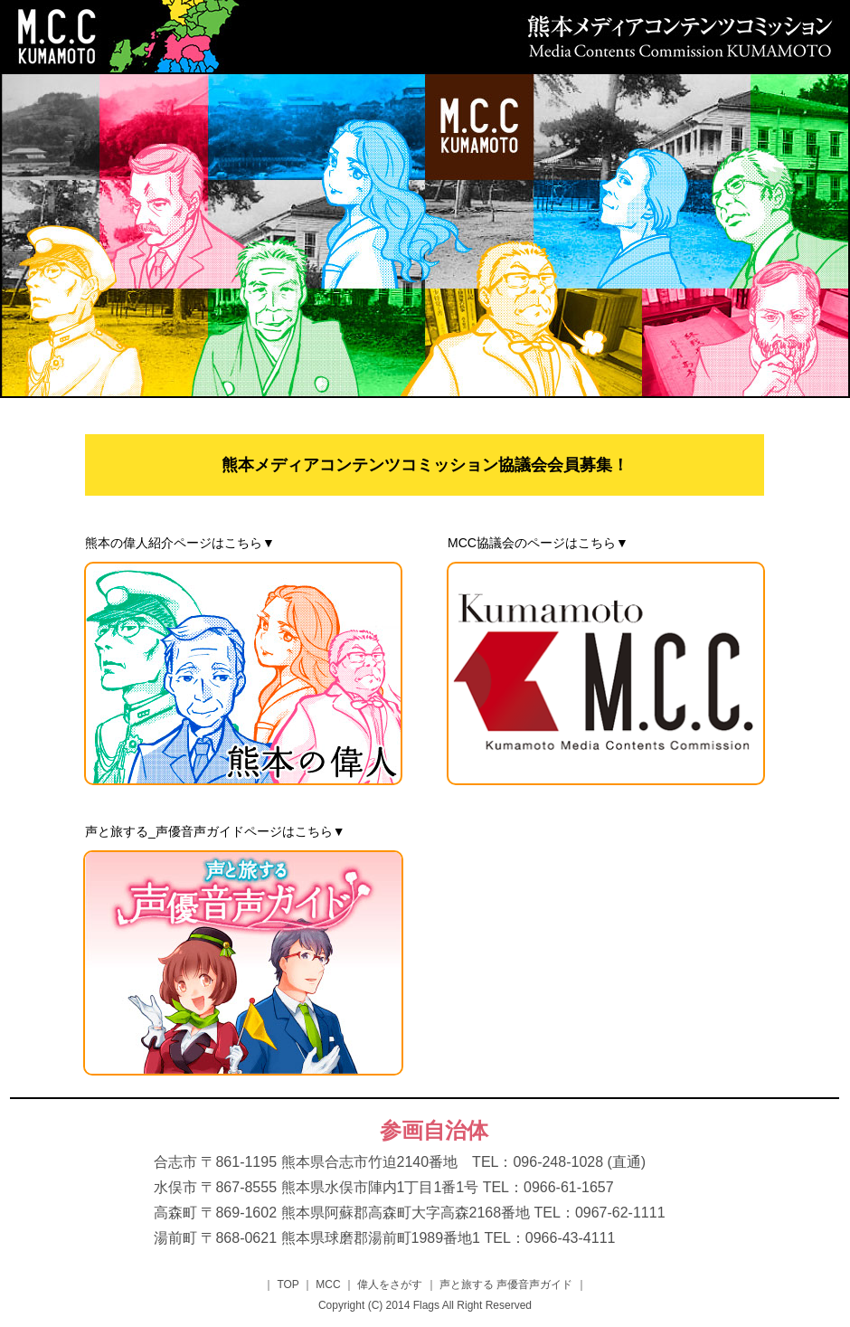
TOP (288, 1284)
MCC (328, 1284)
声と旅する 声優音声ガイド (505, 1284)
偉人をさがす (390, 1284)
